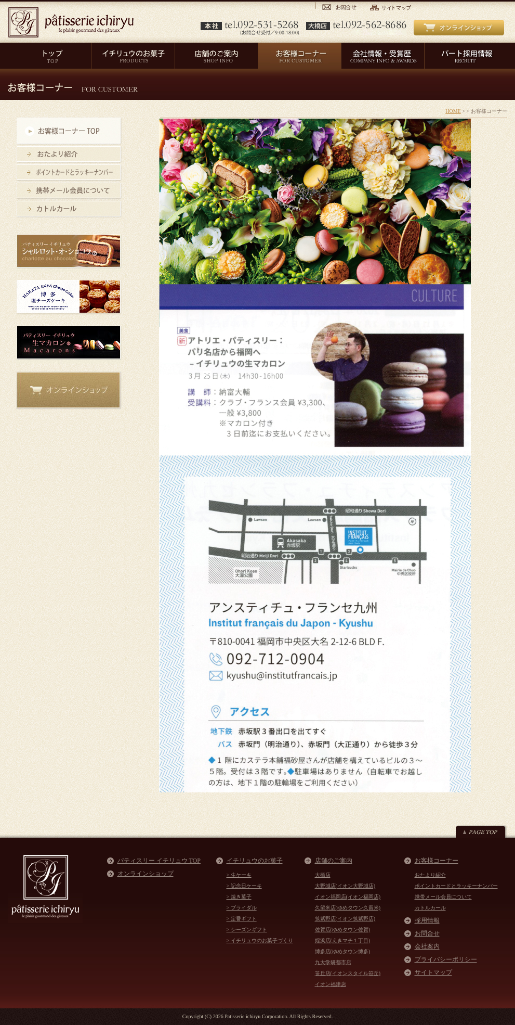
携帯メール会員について (443, 897)
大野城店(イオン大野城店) (345, 886)
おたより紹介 (430, 875)
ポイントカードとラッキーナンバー (456, 886)
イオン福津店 (330, 984)
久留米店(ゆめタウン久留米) (348, 908)
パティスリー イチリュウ (71, 22)
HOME (452, 111)
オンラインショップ (145, 873)
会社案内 (427, 946)
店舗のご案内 (333, 860)
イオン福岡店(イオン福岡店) (348, 897)
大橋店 (323, 875)
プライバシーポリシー (446, 959)
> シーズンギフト (247, 929)
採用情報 (427, 920)
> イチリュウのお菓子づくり (260, 940)
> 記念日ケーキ (244, 886)
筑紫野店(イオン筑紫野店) (345, 918)
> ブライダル (242, 908)
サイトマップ (433, 972)
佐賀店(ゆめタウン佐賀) (343, 929)
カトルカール (430, 908)
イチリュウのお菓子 (255, 860)
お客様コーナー (436, 860)
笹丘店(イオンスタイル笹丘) (348, 973)
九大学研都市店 (333, 962)
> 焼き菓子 (239, 897)
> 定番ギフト (242, 918)
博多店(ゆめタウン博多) (343, 951)
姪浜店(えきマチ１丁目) (343, 940)
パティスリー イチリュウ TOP (159, 860)
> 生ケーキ (239, 875)
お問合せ (427, 933)
